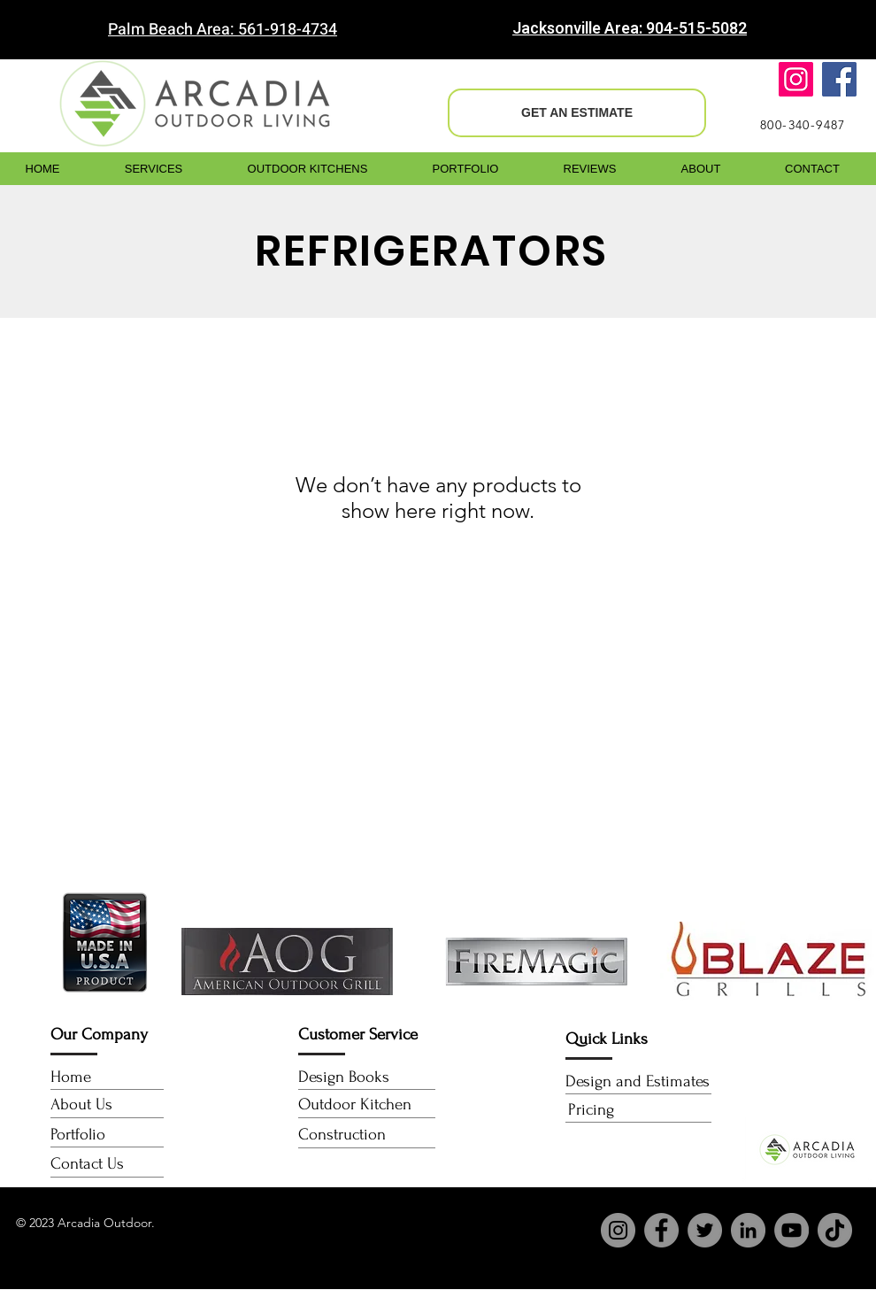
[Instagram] (796, 79)
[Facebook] (839, 79)
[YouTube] (791, 1230)
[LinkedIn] (748, 1230)
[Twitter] (705, 1230)
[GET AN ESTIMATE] (577, 113)
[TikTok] (835, 1230)
